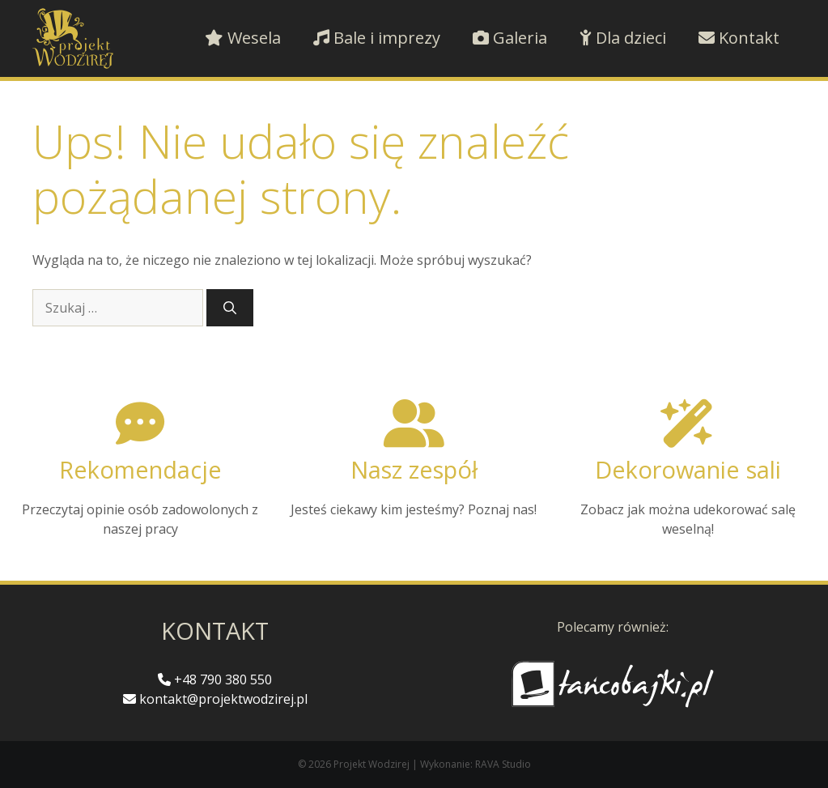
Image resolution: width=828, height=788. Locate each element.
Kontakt (738, 38)
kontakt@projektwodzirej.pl (215, 699)
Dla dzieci (623, 38)
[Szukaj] (229, 307)
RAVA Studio (503, 764)
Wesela (243, 38)
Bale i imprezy (376, 38)
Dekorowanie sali (688, 469)
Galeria (510, 38)
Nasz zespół (414, 469)
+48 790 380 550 (215, 679)
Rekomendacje (140, 469)
